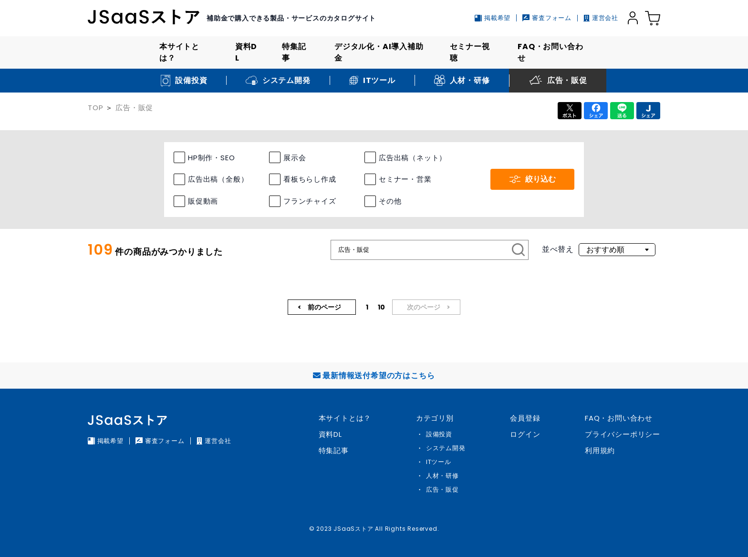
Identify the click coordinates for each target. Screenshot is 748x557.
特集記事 (294, 52)
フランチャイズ (309, 201)
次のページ (424, 307)
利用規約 (600, 450)
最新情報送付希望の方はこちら (374, 375)
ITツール (438, 461)
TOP (95, 108)
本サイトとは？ (179, 52)
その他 (390, 201)
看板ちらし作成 (309, 179)
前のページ (323, 307)
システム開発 (446, 448)
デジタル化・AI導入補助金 (379, 52)
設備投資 (439, 434)
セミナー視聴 (470, 52)
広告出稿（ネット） (413, 158)
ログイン (525, 434)
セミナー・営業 (405, 179)
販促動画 (203, 201)
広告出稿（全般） (218, 179)
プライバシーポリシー (622, 434)
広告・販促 (134, 108)
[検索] (518, 249)
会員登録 (525, 418)
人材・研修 (442, 475)
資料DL (246, 52)
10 (381, 307)
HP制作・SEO (211, 158)
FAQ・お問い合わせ (550, 52)
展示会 (294, 158)
